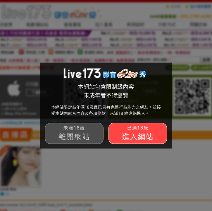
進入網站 (138, 133)
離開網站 (74, 133)
